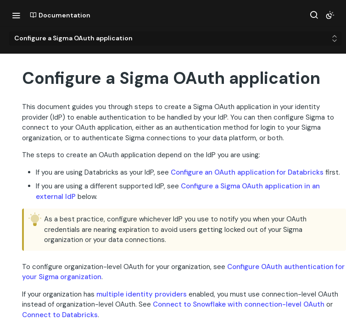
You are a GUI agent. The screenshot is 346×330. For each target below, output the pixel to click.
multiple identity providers (141, 294)
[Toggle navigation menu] (16, 15)
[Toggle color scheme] (330, 15)
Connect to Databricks (60, 314)
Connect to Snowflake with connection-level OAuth (238, 304)
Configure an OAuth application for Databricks (247, 172)
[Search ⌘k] (314, 15)
